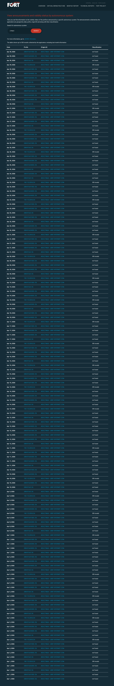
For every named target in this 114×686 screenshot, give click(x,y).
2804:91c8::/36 (28, 60)
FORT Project (101, 6)
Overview (41, 6)
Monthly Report (73, 6)
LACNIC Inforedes (30, 39)
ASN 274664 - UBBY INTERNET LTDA (52, 52)
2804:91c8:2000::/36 (30, 56)
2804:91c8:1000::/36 (30, 52)
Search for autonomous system (17, 25)
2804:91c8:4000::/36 (30, 73)
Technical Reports (87, 6)
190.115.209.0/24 (29, 65)
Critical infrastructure (56, 6)
